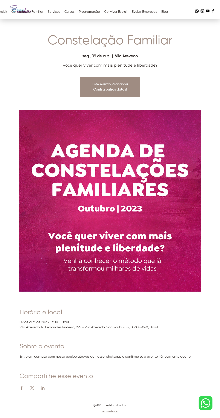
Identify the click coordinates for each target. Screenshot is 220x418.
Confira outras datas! (110, 89)
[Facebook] (213, 11)
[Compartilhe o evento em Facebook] (22, 388)
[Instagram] (202, 11)
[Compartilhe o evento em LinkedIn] (43, 388)
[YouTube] (207, 11)
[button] (116, 12)
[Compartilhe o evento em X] (32, 388)
